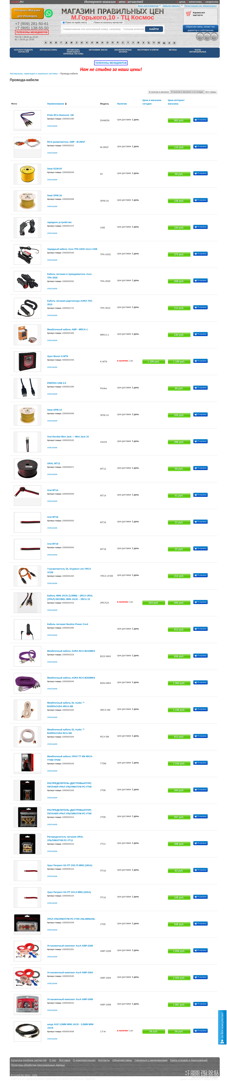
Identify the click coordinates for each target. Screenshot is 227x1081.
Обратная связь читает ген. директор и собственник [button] (200, 28)
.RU (17, 1)
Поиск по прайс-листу (75, 22)
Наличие (122, 103)
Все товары (211, 92)
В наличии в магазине (159, 92)
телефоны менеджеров (32, 32)
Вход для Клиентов (149, 5)
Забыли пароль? (172, 5)
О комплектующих (84, 1060)
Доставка (64, 1060)
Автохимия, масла (98, 50)
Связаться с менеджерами (151, 1060)
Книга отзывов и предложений (188, 1060)
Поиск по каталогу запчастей (106, 22)
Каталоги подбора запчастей (23, 51)
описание (52, 126)
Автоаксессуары (48, 50)
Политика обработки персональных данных (38, 1064)
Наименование (55, 103)
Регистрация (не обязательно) (200, 5)
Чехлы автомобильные (197, 51)
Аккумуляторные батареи (123, 51)
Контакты (104, 1060)
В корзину (200, 120)
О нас (52, 1060)
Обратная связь (122, 1060)
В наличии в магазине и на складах (187, 92)
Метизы (173, 50)
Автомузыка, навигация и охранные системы (73, 52)
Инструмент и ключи (148, 50)
